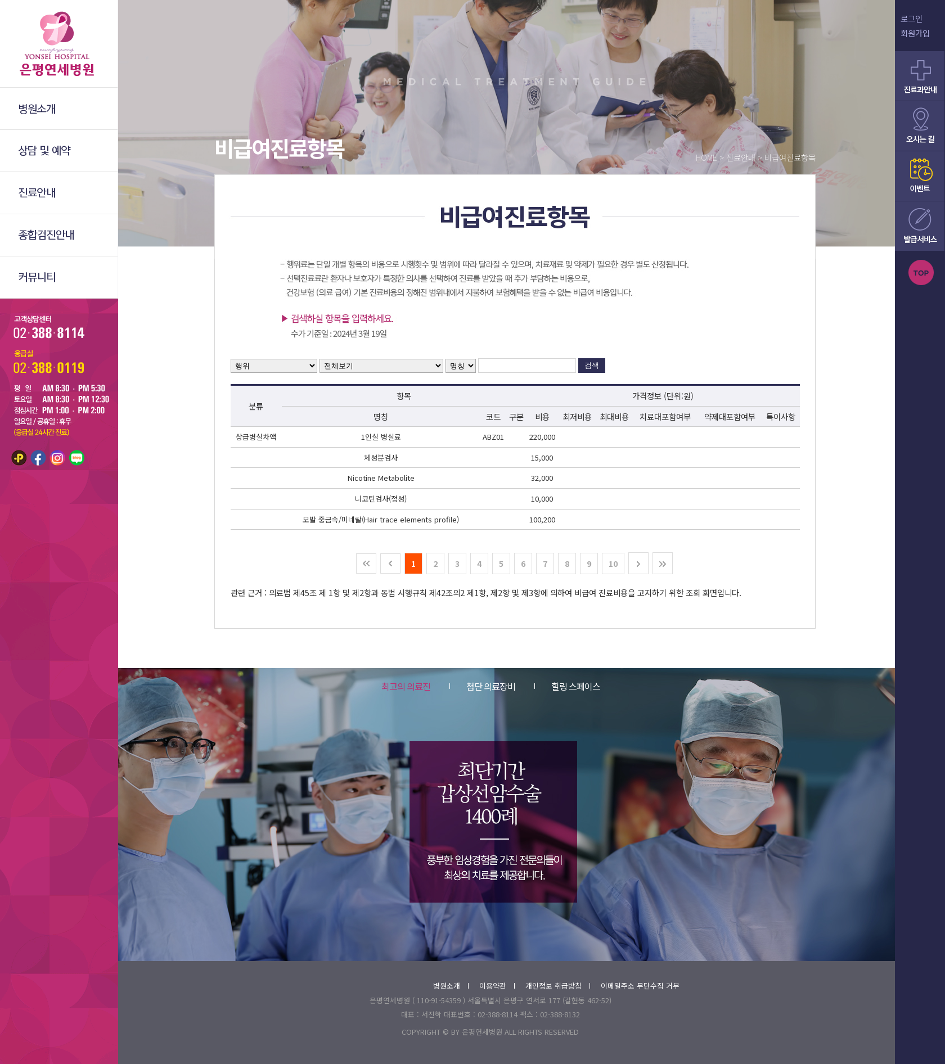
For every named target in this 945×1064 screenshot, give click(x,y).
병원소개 (451, 985)
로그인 (911, 18)
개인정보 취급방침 (557, 985)
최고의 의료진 (405, 686)
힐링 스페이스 (567, 686)
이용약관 (497, 985)
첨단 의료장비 (482, 686)
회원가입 (915, 33)
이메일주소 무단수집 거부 (640, 985)
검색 (591, 365)
